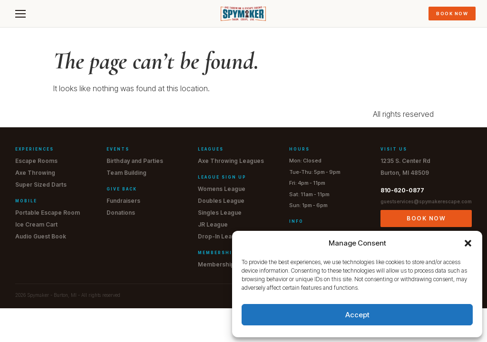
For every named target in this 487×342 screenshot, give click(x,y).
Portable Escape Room (47, 212)
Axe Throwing (35, 172)
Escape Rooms (36, 160)
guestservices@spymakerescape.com (426, 201)
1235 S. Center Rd (405, 160)
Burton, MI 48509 (404, 172)
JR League (213, 224)
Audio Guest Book (40, 236)
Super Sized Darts (41, 184)
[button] (468, 243)
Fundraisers (123, 200)
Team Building (126, 172)
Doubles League (221, 200)
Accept (357, 314)
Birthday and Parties (135, 160)
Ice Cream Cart (36, 224)
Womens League (221, 188)
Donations (121, 212)
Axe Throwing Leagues (231, 160)
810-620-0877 (402, 190)
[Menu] (20, 13)
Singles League (220, 212)
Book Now (452, 13)
